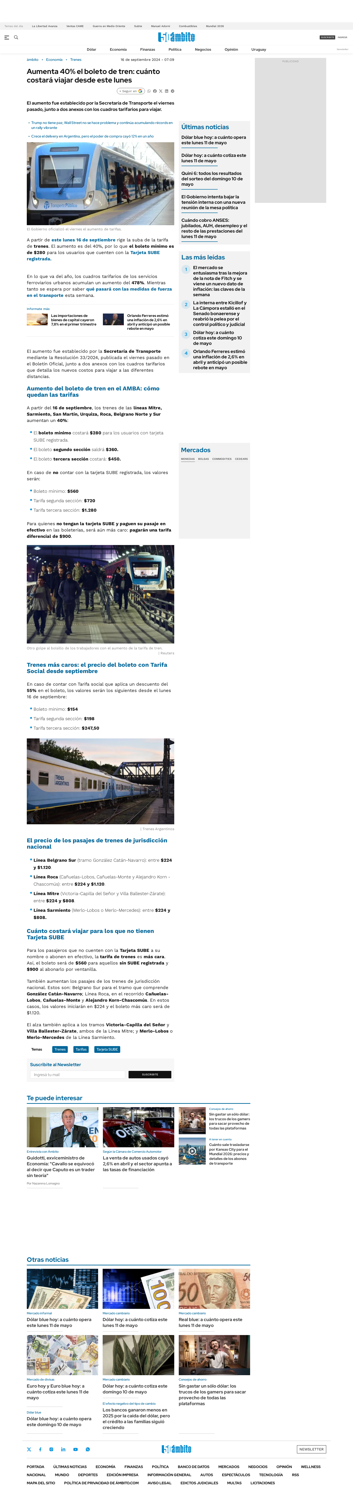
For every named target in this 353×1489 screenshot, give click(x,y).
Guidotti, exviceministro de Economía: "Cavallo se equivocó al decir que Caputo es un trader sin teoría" (61, 1166)
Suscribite (150, 1074)
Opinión (231, 49)
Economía (118, 49)
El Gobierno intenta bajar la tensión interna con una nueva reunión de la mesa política (213, 202)
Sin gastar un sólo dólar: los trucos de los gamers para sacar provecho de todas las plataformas (229, 1121)
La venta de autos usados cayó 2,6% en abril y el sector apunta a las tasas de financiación (137, 1164)
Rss (295, 1475)
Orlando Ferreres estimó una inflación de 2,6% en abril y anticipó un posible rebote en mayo (148, 322)
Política (175, 49)
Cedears (241, 458)
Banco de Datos (193, 1466)
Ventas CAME (75, 26)
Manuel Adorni (160, 26)
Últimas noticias (70, 1466)
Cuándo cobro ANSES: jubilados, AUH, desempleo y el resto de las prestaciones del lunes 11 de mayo (214, 228)
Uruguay (258, 49)
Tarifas (81, 1049)
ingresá (342, 37)
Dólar (91, 49)
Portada (35, 1466)
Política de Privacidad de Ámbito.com (101, 1483)
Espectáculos (236, 1475)
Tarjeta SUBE (107, 1049)
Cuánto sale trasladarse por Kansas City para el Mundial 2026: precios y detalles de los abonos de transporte (229, 1154)
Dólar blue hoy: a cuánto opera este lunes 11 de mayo (213, 140)
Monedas (188, 458)
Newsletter (342, 49)
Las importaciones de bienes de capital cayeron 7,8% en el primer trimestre (73, 320)
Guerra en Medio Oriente (109, 26)
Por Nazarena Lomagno (43, 1183)
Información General (169, 1475)
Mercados (228, 1466)
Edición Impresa (122, 1475)
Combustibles (188, 26)
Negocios (203, 49)
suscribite (327, 37)
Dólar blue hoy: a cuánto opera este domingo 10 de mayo (59, 1421)
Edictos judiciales (199, 1483)
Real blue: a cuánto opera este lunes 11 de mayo (210, 1322)
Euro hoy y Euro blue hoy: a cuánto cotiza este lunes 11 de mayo (58, 1392)
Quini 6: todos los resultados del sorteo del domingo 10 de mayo (212, 178)
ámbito (32, 60)
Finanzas (147, 49)
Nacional (36, 1475)
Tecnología (271, 1475)
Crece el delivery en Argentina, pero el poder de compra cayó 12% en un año (92, 136)
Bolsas (203, 458)
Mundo (62, 1475)
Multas (234, 1483)
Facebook (40, 1449)
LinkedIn (63, 1449)
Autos (206, 1475)
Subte (138, 26)
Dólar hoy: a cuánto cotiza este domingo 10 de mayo (217, 338)
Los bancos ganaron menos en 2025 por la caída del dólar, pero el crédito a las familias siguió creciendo (136, 1418)
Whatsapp (88, 1449)
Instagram (51, 1449)
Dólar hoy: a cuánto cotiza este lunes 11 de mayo (213, 158)
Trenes (75, 60)
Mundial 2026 (215, 26)
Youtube (75, 1449)
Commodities (222, 458)
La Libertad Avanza (44, 26)
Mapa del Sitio (41, 1483)
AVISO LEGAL (160, 1483)
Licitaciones (263, 1483)
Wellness (311, 1466)
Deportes (88, 1475)
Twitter (29, 1449)
